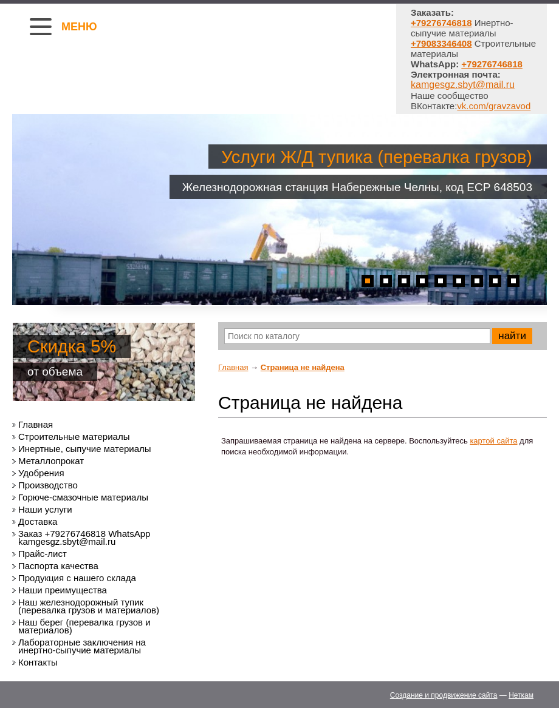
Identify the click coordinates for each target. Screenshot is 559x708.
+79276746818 (492, 64)
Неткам (521, 695)
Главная (233, 367)
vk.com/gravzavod (493, 106)
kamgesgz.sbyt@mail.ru (463, 84)
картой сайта (493, 440)
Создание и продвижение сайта (444, 695)
